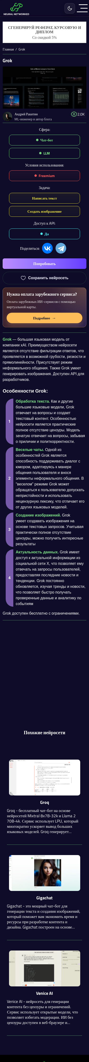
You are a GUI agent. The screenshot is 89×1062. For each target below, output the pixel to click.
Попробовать (44, 264)
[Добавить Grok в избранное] (44, 278)
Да (47, 234)
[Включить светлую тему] (70, 8)
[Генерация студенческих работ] (44, 32)
